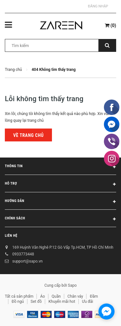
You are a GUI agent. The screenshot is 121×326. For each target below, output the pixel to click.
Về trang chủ (28, 135)
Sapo (72, 285)
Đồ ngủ (18, 301)
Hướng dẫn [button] (60, 202)
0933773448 (23, 254)
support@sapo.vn (27, 261)
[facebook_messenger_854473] (106, 311)
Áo (42, 296)
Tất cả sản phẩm (19, 296)
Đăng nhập (98, 6)
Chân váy (75, 296)
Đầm (94, 296)
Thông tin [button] (60, 167)
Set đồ (36, 301)
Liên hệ (11, 236)
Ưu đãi (87, 301)
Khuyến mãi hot (61, 301)
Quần (56, 296)
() (110, 25)
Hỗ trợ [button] (60, 184)
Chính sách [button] (60, 219)
